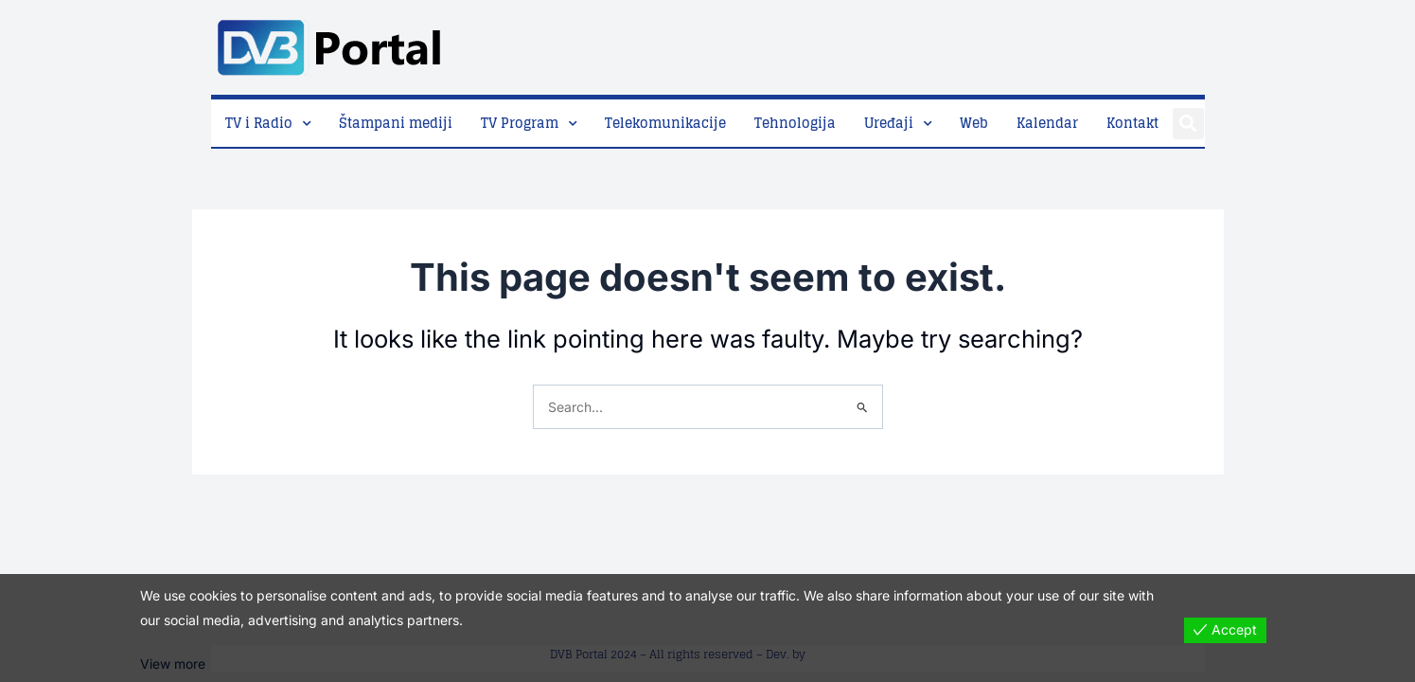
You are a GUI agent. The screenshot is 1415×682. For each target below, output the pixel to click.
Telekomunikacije (665, 123)
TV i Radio (258, 123)
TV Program (519, 123)
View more (172, 664)
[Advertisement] (860, 43)
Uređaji (888, 123)
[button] (1188, 123)
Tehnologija (795, 123)
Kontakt (1132, 123)
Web (974, 123)
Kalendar (1047, 123)
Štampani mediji (395, 123)
